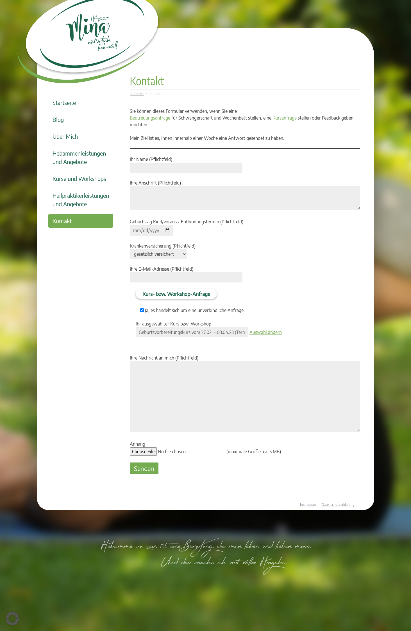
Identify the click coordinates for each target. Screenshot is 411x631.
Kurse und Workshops (79, 178)
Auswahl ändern (265, 332)
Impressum (308, 504)
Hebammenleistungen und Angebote (79, 157)
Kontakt (62, 220)
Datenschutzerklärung (338, 504)
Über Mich (65, 136)
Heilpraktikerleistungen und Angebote (81, 199)
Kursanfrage (285, 118)
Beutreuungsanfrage (150, 118)
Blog (58, 119)
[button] (12, 618)
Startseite (64, 102)
